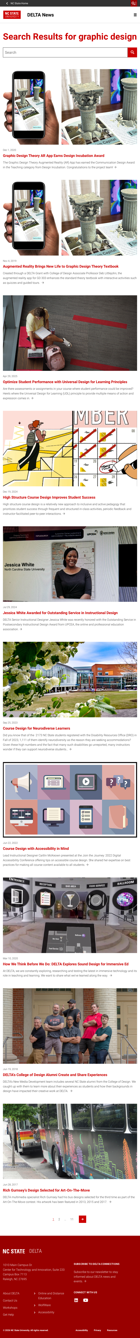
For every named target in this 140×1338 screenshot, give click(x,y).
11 (72, 1219)
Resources (112, 1330)
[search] (134, 3)
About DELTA (11, 1293)
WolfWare (44, 1305)
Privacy (97, 1330)
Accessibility (46, 1312)
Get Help (8, 1314)
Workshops (10, 1307)
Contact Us (10, 1300)
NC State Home (19, 3)
